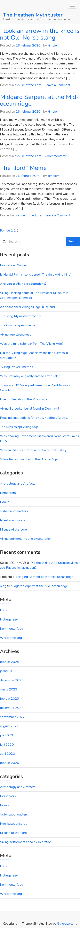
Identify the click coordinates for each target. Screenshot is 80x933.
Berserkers (8, 493)
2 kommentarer (55, 156)
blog (3, 586)
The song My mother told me (20, 316)
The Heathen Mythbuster (33, 15)
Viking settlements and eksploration (25, 538)
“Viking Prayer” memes (16, 367)
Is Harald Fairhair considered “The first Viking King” (36, 274)
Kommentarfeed (11, 628)
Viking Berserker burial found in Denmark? (29, 408)
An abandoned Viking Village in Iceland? (28, 307)
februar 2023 (9, 698)
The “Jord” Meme (23, 168)
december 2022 (11, 708)
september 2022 (12, 717)
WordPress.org (11, 638)
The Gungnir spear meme (17, 325)
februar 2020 (9, 763)
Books (4, 502)
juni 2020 (7, 744)
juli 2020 (6, 735)
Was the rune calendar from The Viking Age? (32, 343)
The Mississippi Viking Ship (19, 427)
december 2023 (11, 680)
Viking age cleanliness (15, 334)
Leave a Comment (57, 85)
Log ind (5, 610)
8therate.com (66, 923)
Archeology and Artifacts (17, 483)
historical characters (14, 511)
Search (73, 241)
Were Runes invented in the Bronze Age (29, 459)
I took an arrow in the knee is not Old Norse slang (39, 34)
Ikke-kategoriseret (13, 520)
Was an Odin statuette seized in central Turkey (33, 450)
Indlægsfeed (9, 619)
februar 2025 (9, 662)
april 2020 (7, 753)
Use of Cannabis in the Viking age (23, 399)
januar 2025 (8, 671)
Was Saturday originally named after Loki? (30, 376)
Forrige (5, 230)
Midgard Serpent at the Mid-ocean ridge (39, 100)
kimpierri (53, 45)
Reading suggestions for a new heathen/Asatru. (34, 418)
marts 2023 (8, 689)
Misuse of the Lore (28, 85)
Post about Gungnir (13, 265)
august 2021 (9, 726)
